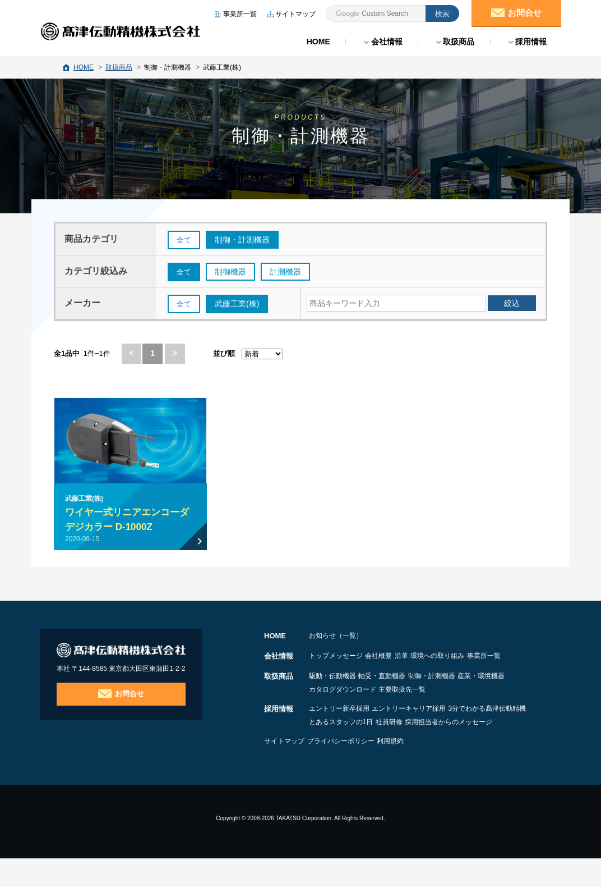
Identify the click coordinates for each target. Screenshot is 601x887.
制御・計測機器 (467, 691)
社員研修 (504, 737)
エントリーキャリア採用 (427, 724)
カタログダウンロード (409, 704)
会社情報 (381, 39)
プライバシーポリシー (358, 770)
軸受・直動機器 (399, 691)
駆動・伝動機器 (332, 691)
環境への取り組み (490, 658)
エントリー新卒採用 (339, 724)
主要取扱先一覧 (487, 704)
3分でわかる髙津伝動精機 (348, 737)
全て (184, 240)
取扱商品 (453, 39)
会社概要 (396, 658)
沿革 (436, 658)
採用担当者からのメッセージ (352, 751)
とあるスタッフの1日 (438, 737)
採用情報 (526, 39)
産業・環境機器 (332, 704)
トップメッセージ (336, 658)
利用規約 (425, 770)
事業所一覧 (326, 672)
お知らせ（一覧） (336, 638)
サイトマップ (284, 770)
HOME (317, 39)
